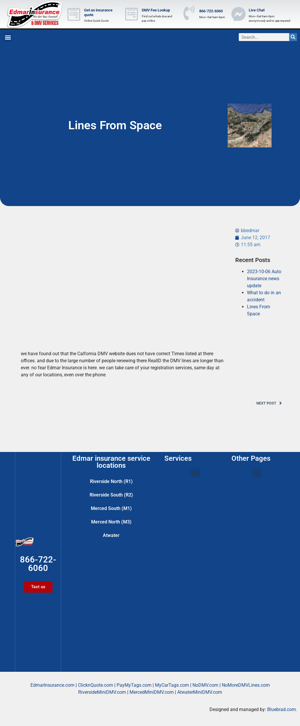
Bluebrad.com (281, 709)
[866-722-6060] (189, 13)
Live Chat (257, 10)
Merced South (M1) (111, 508)
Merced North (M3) (111, 522)
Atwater (111, 535)
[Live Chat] (238, 14)
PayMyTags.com (134, 685)
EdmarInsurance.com (52, 685)
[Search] (293, 37)
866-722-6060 (211, 11)
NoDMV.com (205, 685)
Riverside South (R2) (111, 495)
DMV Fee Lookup (156, 10)
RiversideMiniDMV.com (102, 692)
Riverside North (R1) (111, 481)
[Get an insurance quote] (74, 14)
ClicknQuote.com (95, 685)
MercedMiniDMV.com (151, 692)
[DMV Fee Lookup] (131, 14)
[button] (8, 37)
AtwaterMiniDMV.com (199, 692)
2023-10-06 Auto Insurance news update (264, 278)
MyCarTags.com (172, 685)
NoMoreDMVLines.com (246, 685)
